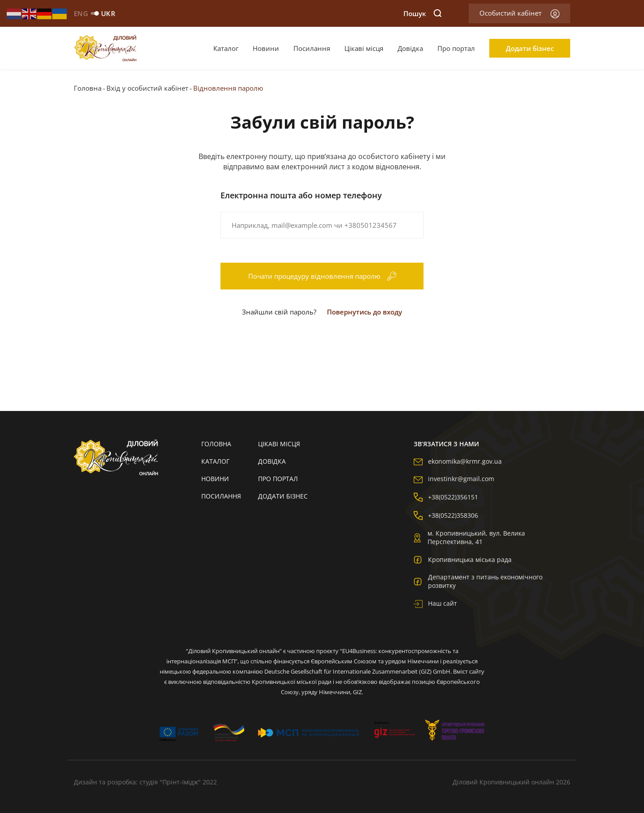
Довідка (410, 48)
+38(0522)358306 (446, 515)
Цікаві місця (363, 48)
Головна (88, 88)
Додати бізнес (530, 48)
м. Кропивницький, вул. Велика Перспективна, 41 (469, 537)
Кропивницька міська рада (463, 559)
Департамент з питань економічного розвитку (478, 581)
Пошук (422, 13)
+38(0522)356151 (446, 497)
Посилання (311, 48)
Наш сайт (435, 603)
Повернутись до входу (364, 311)
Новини (266, 48)
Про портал (456, 48)
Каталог (225, 48)
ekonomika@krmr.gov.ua (458, 461)
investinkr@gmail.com (454, 478)
